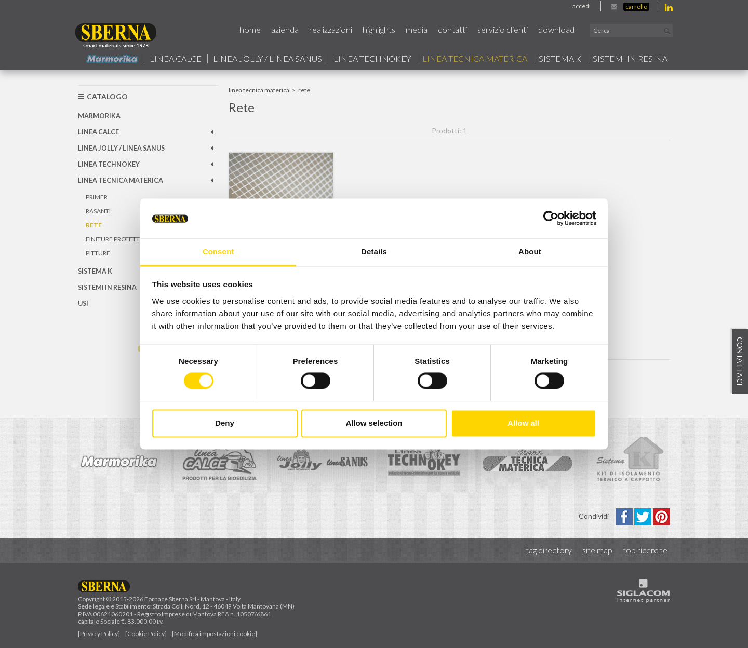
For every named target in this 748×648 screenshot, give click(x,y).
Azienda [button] (285, 29)
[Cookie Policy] (146, 634)
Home (250, 29)
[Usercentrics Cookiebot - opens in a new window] (550, 218)
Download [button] (556, 29)
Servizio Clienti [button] (502, 29)
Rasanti (98, 211)
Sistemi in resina (630, 58)
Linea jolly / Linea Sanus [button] (267, 58)
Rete (94, 225)
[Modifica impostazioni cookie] (214, 634)
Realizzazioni (330, 29)
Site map (597, 550)
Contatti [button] (452, 29)
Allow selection (373, 423)
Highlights (379, 29)
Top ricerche (645, 550)
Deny (224, 423)
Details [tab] (374, 251)
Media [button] (417, 29)
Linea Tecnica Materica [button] (474, 58)
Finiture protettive (117, 239)
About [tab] (529, 251)
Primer (97, 197)
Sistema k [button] (560, 58)
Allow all (523, 423)
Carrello (636, 6)
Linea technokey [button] (372, 58)
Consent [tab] (218, 251)
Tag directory (549, 550)
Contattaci (740, 362)
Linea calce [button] (176, 58)
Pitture (98, 253)
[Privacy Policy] (99, 634)
